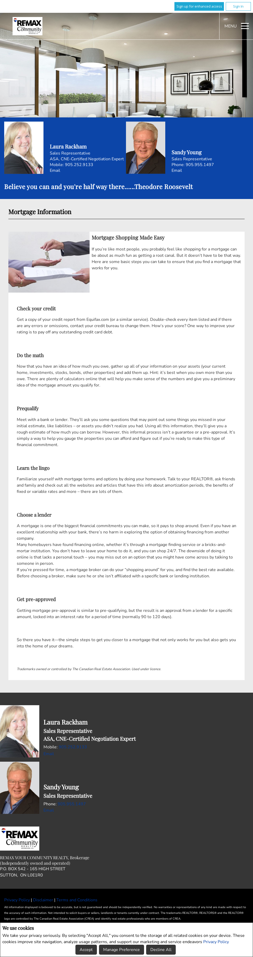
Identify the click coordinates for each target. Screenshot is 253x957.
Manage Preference (121, 950)
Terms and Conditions (76, 900)
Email (55, 170)
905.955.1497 (200, 165)
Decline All (161, 950)
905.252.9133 (79, 165)
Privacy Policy (216, 941)
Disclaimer (43, 900)
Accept (86, 950)
